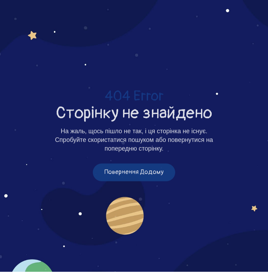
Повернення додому (134, 173)
